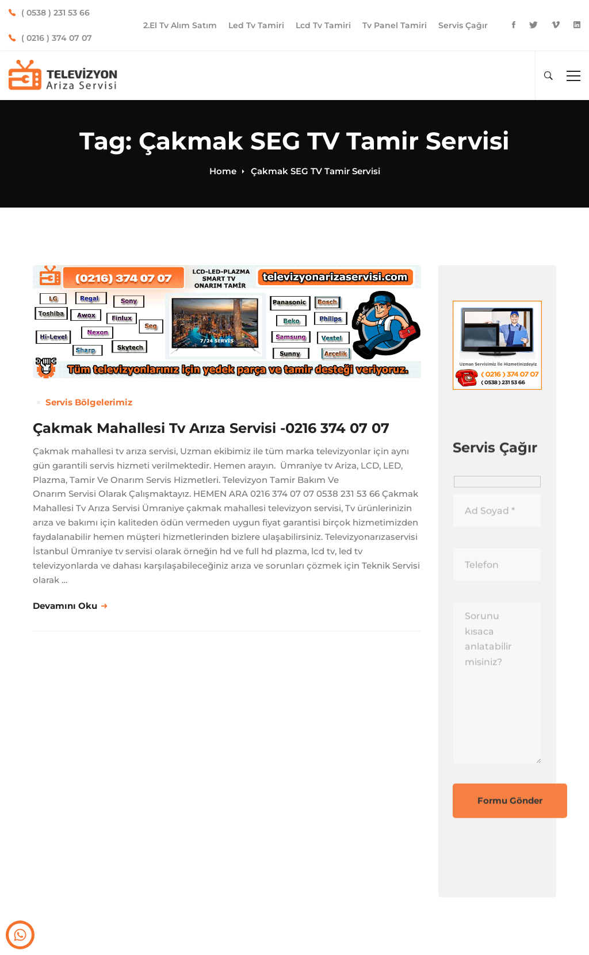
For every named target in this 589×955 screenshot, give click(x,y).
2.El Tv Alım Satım (180, 25)
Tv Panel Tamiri (394, 25)
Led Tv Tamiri (256, 25)
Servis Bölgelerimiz (88, 402)
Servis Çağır (463, 25)
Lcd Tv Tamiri (323, 25)
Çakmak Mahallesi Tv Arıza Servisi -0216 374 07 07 (211, 428)
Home (222, 171)
